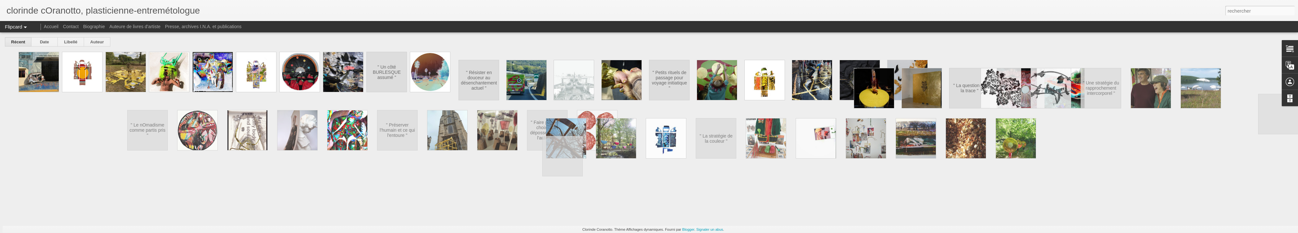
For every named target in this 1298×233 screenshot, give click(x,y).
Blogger (688, 229)
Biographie (94, 26)
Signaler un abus (709, 229)
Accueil (51, 26)
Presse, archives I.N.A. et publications (203, 26)
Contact (71, 26)
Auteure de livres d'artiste (135, 26)
